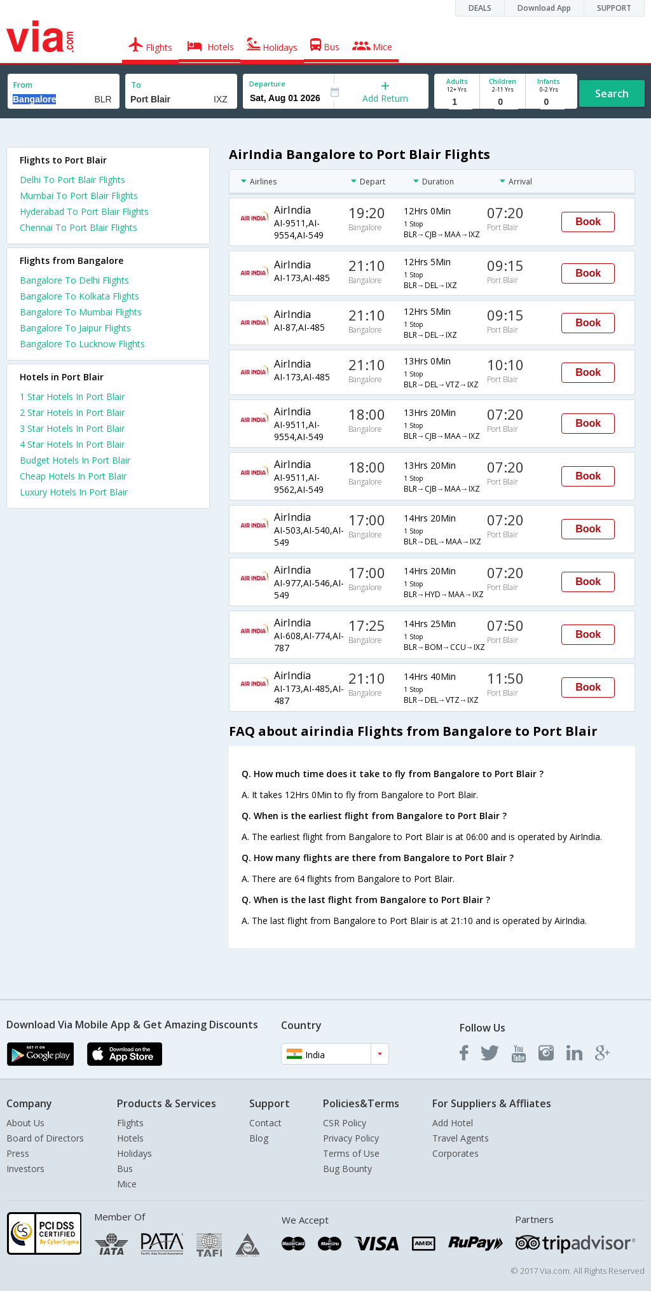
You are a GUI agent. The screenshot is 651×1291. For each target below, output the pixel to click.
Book (588, 221)
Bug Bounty (347, 1169)
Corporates (455, 1153)
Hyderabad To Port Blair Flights (84, 211)
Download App (544, 8)
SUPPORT (614, 8)
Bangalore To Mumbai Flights (81, 312)
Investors (25, 1169)
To (136, 84)
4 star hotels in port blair (72, 444)
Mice (127, 1184)
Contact (265, 1123)
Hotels (130, 1138)
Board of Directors (45, 1138)
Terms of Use (351, 1153)
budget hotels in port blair (75, 460)
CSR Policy (344, 1123)
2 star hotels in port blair (72, 412)
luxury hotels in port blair (74, 492)
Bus (125, 1169)
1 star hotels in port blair (72, 396)
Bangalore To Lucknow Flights (82, 344)
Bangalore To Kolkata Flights (79, 296)
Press (17, 1153)
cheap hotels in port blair (73, 476)
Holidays (134, 1153)
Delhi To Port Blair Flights (72, 180)
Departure (267, 83)
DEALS (480, 8)
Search (612, 93)
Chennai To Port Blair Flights (78, 227)
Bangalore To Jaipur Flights (75, 328)
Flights (130, 1123)
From (22, 84)
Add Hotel (452, 1123)
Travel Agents (460, 1138)
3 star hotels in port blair (72, 428)
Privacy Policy (351, 1138)
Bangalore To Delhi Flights (74, 280)
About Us (25, 1123)
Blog (258, 1138)
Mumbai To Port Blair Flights (79, 196)
